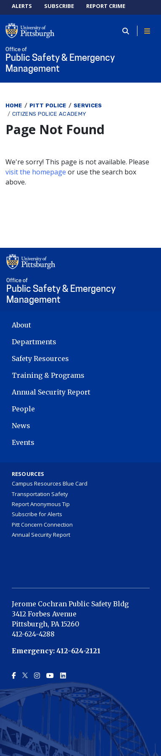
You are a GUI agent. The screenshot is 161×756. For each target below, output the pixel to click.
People (23, 409)
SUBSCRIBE (59, 6)
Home (13, 105)
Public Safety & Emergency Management (80, 60)
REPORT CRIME (105, 6)
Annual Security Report (51, 392)
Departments (34, 342)
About (21, 325)
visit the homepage (35, 172)
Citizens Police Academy (49, 114)
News (21, 425)
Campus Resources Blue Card (49, 483)
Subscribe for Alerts (37, 514)
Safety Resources (40, 358)
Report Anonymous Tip (41, 504)
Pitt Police (47, 105)
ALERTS (22, 6)
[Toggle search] (128, 31)
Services (88, 105)
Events (23, 442)
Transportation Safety (40, 494)
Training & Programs (48, 375)
